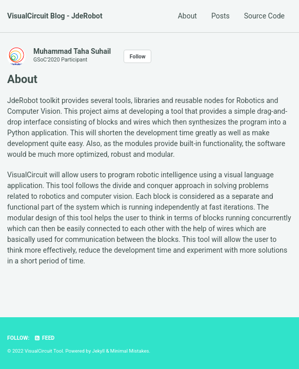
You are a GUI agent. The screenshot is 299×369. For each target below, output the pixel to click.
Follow (138, 56)
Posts (220, 16)
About (187, 16)
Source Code (264, 16)
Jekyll (98, 351)
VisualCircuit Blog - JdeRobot (55, 16)
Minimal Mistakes (129, 351)
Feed (44, 338)
